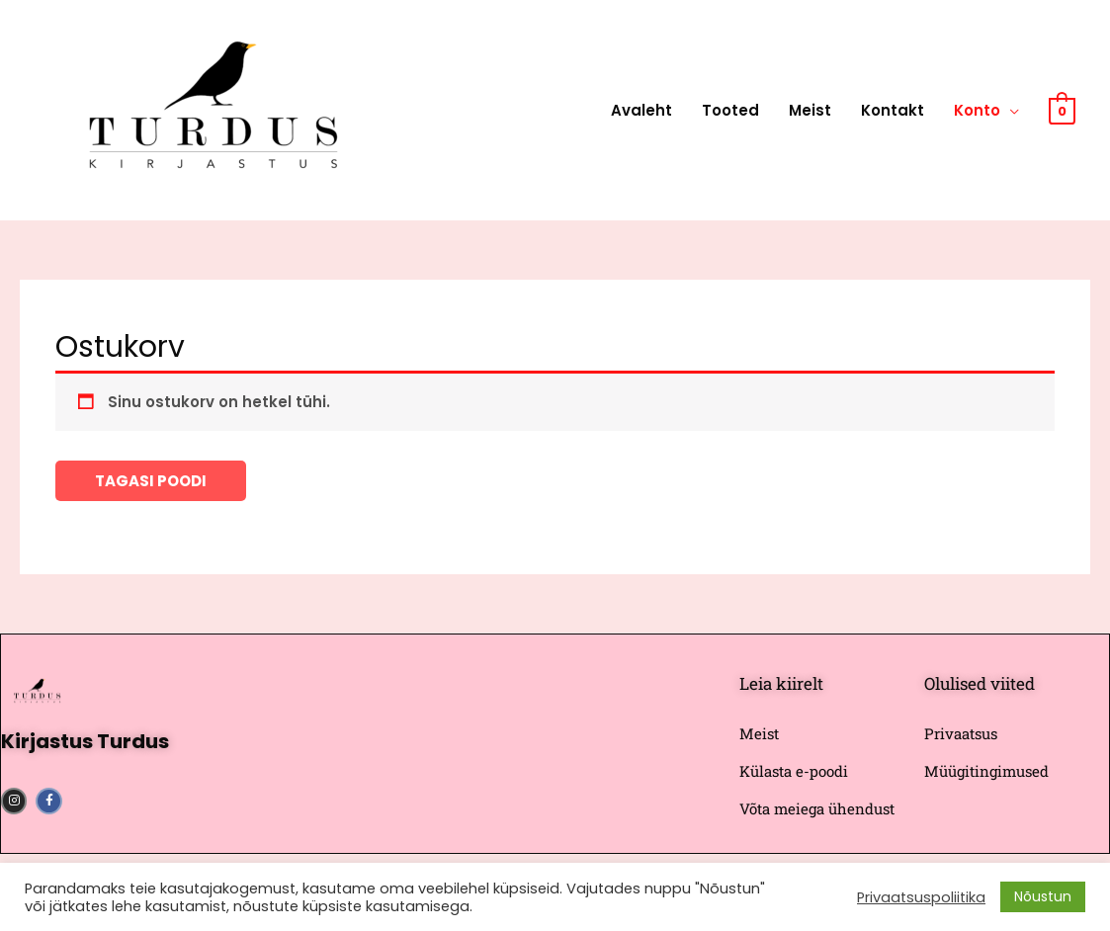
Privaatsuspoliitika (921, 897)
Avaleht (641, 110)
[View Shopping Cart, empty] (1062, 110)
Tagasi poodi (151, 480)
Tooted (730, 110)
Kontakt (892, 110)
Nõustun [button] (1042, 896)
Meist (810, 110)
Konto (977, 110)
